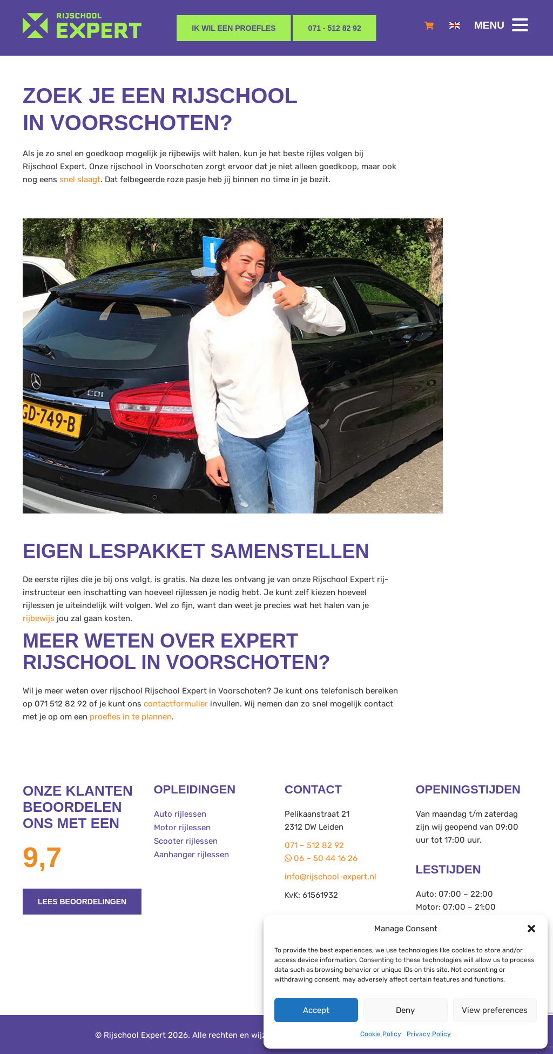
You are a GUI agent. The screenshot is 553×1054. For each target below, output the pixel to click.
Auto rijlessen (180, 814)
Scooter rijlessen (186, 840)
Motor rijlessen (182, 827)
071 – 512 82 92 (314, 845)
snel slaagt (79, 179)
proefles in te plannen (131, 717)
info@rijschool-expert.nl (330, 877)
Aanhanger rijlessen (191, 853)
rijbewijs (39, 618)
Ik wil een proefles (233, 28)
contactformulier (176, 704)
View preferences (495, 1010)
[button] (531, 928)
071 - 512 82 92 (334, 28)
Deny (405, 1010)
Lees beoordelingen (82, 901)
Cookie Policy (380, 1034)
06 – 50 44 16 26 (321, 858)
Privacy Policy (429, 1034)
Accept (316, 1010)
